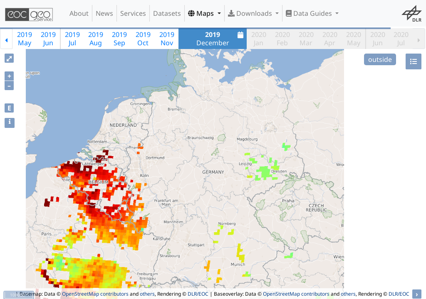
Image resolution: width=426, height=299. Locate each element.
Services (133, 13)
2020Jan (258, 38)
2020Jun (377, 38)
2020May (353, 38)
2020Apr (329, 38)
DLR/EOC (198, 293)
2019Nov (166, 38)
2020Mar (306, 38)
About (79, 13)
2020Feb (282, 38)
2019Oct (143, 38)
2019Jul (72, 38)
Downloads (251, 13)
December (221, 38)
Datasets (167, 13)
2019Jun (48, 38)
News (104, 13)
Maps (201, 13)
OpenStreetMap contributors (95, 293)
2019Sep (119, 38)
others (147, 293)
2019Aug (95, 38)
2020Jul (401, 38)
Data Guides (310, 13)
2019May (24, 38)
